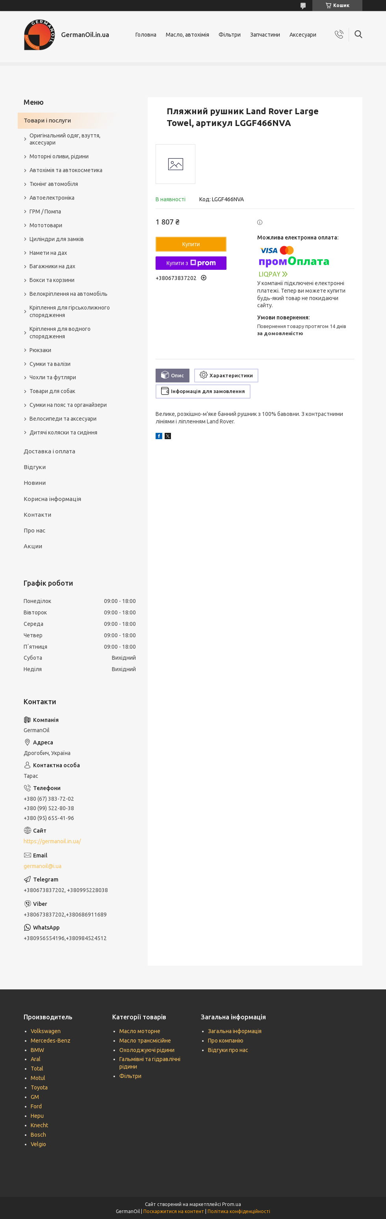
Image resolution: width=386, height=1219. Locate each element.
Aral (36, 1059)
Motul (38, 1078)
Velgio (38, 1144)
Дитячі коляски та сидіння (63, 432)
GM (35, 1097)
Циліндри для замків (57, 239)
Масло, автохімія (187, 35)
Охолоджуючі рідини (146, 1050)
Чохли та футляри (53, 377)
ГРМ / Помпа (45, 211)
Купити (191, 244)
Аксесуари (303, 35)
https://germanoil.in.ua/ (52, 841)
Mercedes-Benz (51, 1040)
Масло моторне (139, 1031)
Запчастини (265, 35)
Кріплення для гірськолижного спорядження (70, 311)
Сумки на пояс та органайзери (68, 405)
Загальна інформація (235, 1031)
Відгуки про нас (228, 1050)
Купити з (190, 263)
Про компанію (225, 1040)
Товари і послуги (47, 120)
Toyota (39, 1087)
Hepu (37, 1116)
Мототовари (46, 225)
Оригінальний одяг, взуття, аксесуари (65, 139)
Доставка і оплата (49, 451)
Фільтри (230, 35)
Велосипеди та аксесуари (63, 419)
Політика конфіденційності (239, 1211)
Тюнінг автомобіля (54, 184)
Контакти (37, 514)
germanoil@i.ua (42, 866)
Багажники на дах (52, 266)
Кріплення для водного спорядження (60, 333)
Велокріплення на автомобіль (69, 294)
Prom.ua (231, 1204)
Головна (145, 35)
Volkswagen (46, 1031)
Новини (35, 482)
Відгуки (35, 467)
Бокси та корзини (52, 280)
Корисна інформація (52, 498)
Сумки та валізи (50, 364)
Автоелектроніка (52, 198)
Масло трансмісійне (145, 1040)
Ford (36, 1106)
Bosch (38, 1135)
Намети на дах (48, 253)
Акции (33, 546)
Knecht (39, 1125)
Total (37, 1068)
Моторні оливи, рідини (59, 156)
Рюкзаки (40, 350)
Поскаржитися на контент (173, 1211)
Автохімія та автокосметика (66, 170)
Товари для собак (52, 391)
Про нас (34, 530)
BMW (37, 1050)
